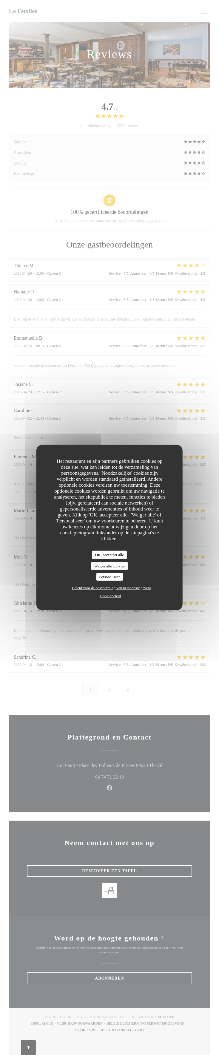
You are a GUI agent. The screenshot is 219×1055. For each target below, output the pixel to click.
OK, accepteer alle (109, 555)
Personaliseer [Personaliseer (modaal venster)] (109, 577)
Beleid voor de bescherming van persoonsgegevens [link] (111, 587)
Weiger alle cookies (109, 566)
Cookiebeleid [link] (110, 595)
